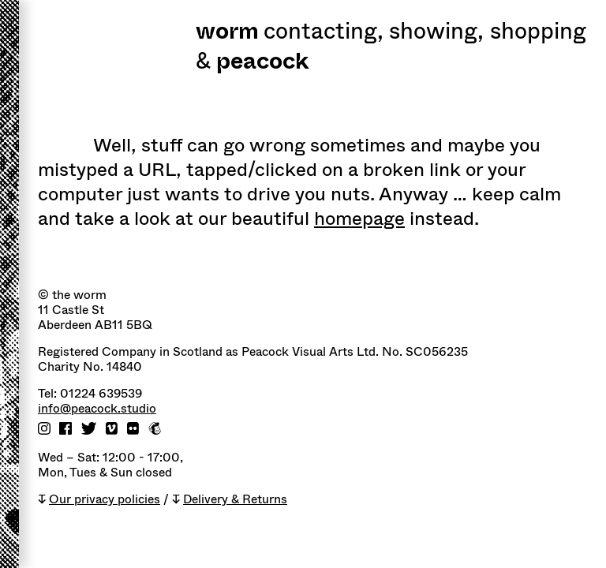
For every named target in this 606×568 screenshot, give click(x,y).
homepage (359, 218)
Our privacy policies (104, 499)
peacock (262, 63)
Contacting (323, 33)
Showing (436, 33)
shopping (538, 33)
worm (227, 33)
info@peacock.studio (97, 409)
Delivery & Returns (235, 499)
